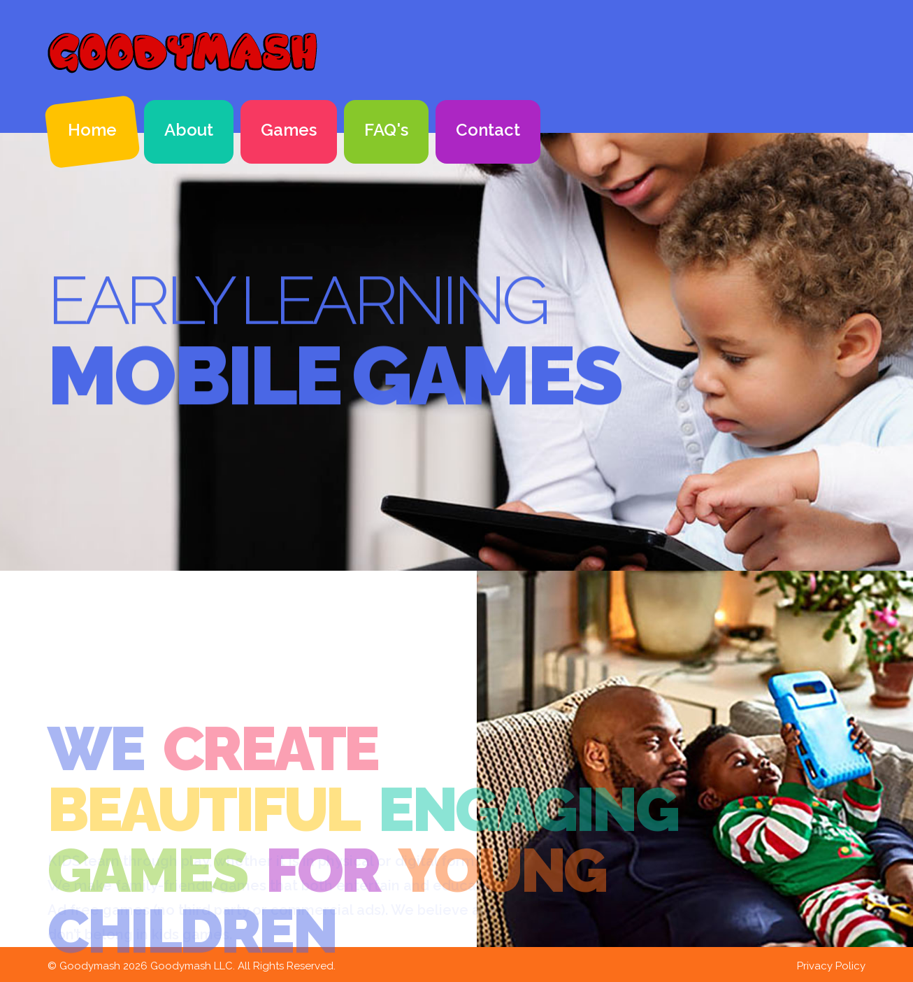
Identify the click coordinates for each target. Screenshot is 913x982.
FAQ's (386, 130)
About (188, 130)
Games (289, 130)
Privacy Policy (831, 966)
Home (92, 130)
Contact (488, 130)
